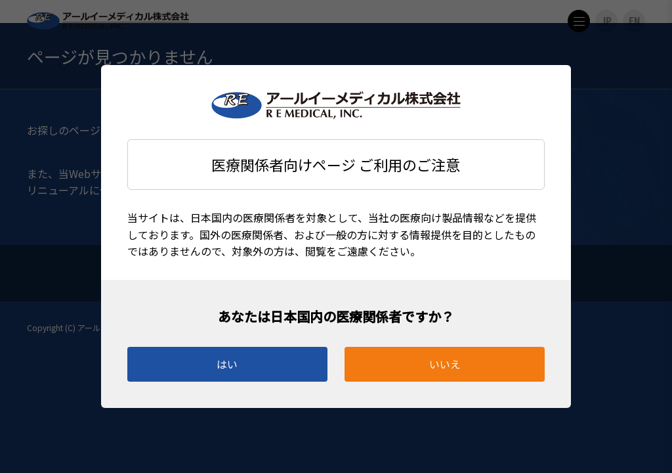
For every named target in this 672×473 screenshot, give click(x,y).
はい (227, 364)
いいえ (445, 364)
